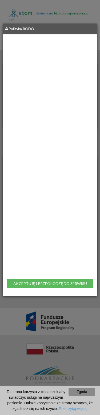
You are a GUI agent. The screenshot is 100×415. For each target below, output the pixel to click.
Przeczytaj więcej (73, 408)
